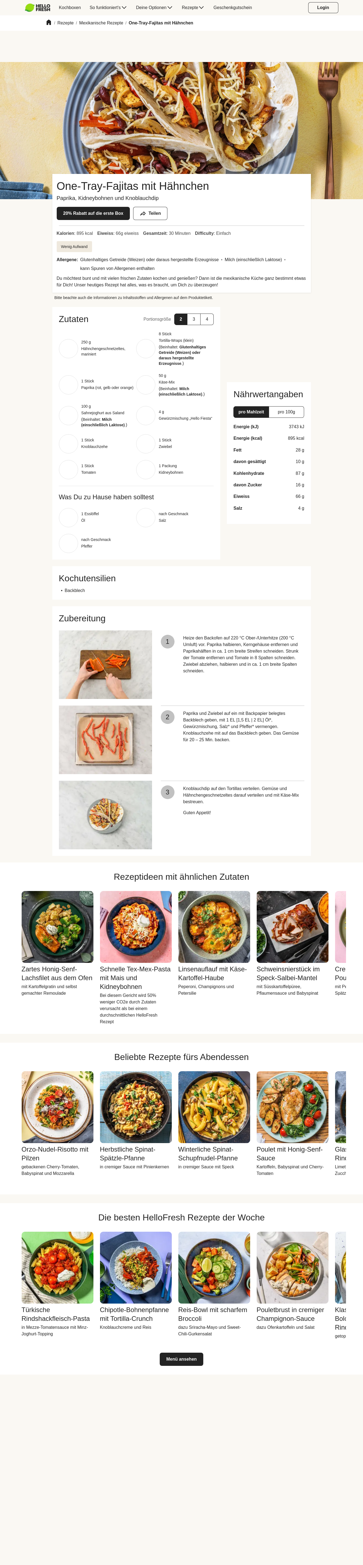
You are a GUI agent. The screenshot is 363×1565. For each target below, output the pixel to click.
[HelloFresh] (37, 8)
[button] (136, 319)
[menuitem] (40, 7)
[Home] (48, 23)
